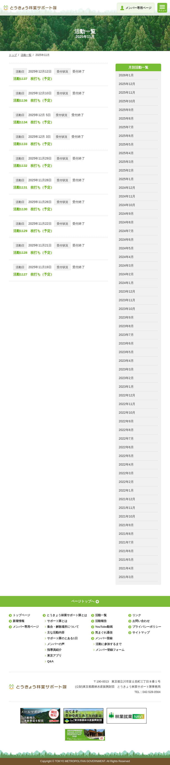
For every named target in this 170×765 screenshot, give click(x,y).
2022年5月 (126, 456)
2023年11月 (127, 300)
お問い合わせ (141, 621)
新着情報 (18, 621)
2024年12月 (127, 187)
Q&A (50, 661)
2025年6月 (126, 136)
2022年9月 (126, 421)
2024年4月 (126, 257)
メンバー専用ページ (26, 626)
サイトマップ (141, 632)
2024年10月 (127, 205)
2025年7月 (126, 127)
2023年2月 (126, 378)
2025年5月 (126, 144)
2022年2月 (126, 482)
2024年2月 (126, 274)
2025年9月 (126, 110)
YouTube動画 (104, 626)
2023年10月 (127, 309)
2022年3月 (126, 473)
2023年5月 (126, 352)
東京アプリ (54, 655)
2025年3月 (126, 161)
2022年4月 (126, 464)
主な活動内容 (55, 632)
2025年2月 (126, 170)
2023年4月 (126, 360)
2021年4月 (126, 568)
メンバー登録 (103, 638)
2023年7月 (126, 334)
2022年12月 (127, 395)
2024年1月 (126, 283)
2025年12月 (127, 84)
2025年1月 (126, 179)
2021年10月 (127, 516)
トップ (13, 55)
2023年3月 (126, 369)
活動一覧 (26, 55)
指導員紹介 (54, 649)
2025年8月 (126, 118)
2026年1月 (126, 75)
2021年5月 (126, 559)
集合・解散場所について (63, 626)
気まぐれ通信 (103, 632)
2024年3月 (126, 265)
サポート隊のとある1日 (62, 638)
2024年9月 (126, 213)
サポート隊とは (57, 621)
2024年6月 (126, 239)
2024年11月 (127, 196)
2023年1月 (126, 386)
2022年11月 (127, 404)
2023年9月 (126, 317)
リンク (136, 615)
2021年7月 (126, 542)
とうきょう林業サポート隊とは (67, 615)
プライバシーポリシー (146, 626)
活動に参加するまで (109, 644)
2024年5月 (126, 248)
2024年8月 (126, 222)
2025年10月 (127, 101)
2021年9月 (126, 525)
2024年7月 (126, 231)
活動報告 (101, 621)
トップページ (21, 615)
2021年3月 (126, 577)
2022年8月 (126, 430)
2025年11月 (127, 92)
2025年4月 (126, 153)
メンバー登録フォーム (110, 649)
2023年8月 (126, 326)
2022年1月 (126, 490)
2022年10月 (127, 412)
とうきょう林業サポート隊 (29, 7)
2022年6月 (126, 447)
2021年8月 (126, 533)
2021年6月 (126, 551)
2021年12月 (127, 499)
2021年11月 (127, 507)
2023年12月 (127, 291)
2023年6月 (126, 343)
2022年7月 (126, 438)
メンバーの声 (55, 644)
